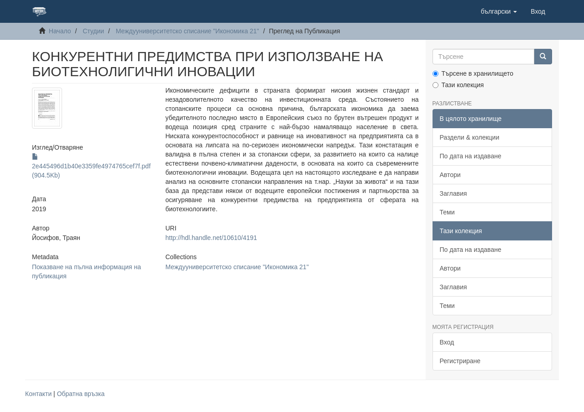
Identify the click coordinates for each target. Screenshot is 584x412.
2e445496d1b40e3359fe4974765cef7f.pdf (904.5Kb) (91, 166)
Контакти (38, 393)
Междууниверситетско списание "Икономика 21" (187, 31)
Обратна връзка (81, 393)
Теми (447, 212)
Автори (450, 174)
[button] (499, 11)
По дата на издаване (470, 156)
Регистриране (460, 361)
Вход (447, 342)
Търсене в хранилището (473, 73)
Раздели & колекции (470, 137)
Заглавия (453, 193)
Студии (93, 31)
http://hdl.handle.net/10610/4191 (211, 237)
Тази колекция (458, 85)
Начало (60, 31)
